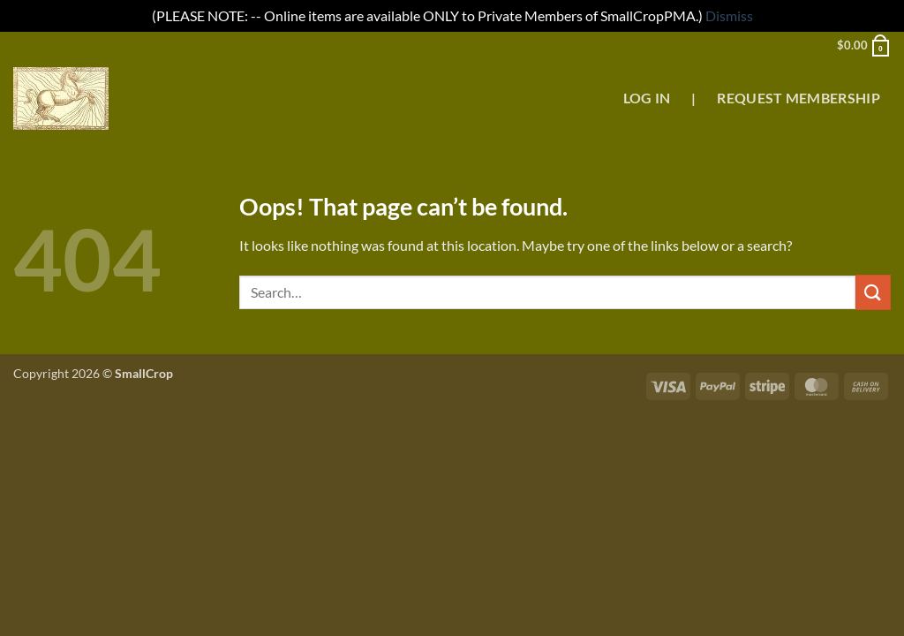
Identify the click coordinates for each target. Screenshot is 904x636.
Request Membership (798, 98)
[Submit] (873, 292)
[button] (864, 45)
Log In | (659, 98)
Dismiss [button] (729, 15)
